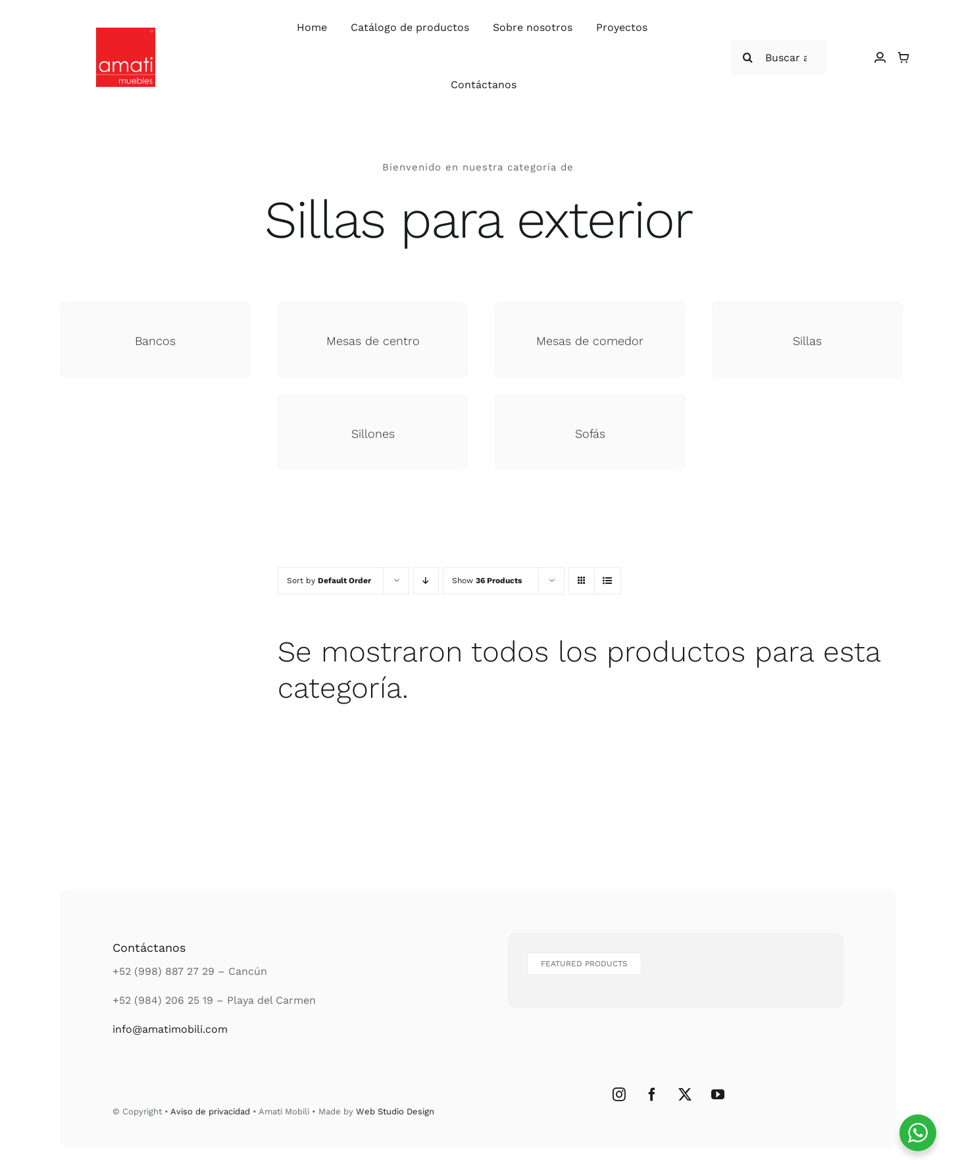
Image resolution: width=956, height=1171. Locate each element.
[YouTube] (717, 1094)
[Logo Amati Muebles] (125, 32)
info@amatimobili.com (170, 1029)
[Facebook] (652, 1094)
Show (487, 580)
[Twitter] (684, 1094)
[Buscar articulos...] (779, 57)
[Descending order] (426, 580)
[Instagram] (619, 1094)
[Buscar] (748, 57)
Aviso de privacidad (210, 1111)
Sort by (329, 580)
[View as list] (607, 581)
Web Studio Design (395, 1111)
